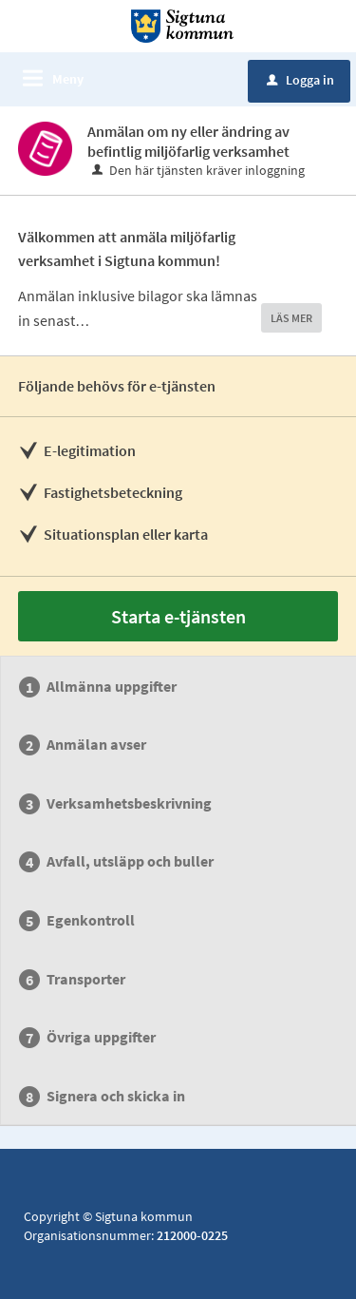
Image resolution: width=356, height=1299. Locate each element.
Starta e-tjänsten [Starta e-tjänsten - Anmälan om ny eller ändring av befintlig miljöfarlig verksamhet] (178, 616)
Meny (68, 78)
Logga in (300, 79)
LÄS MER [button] (291, 318)
